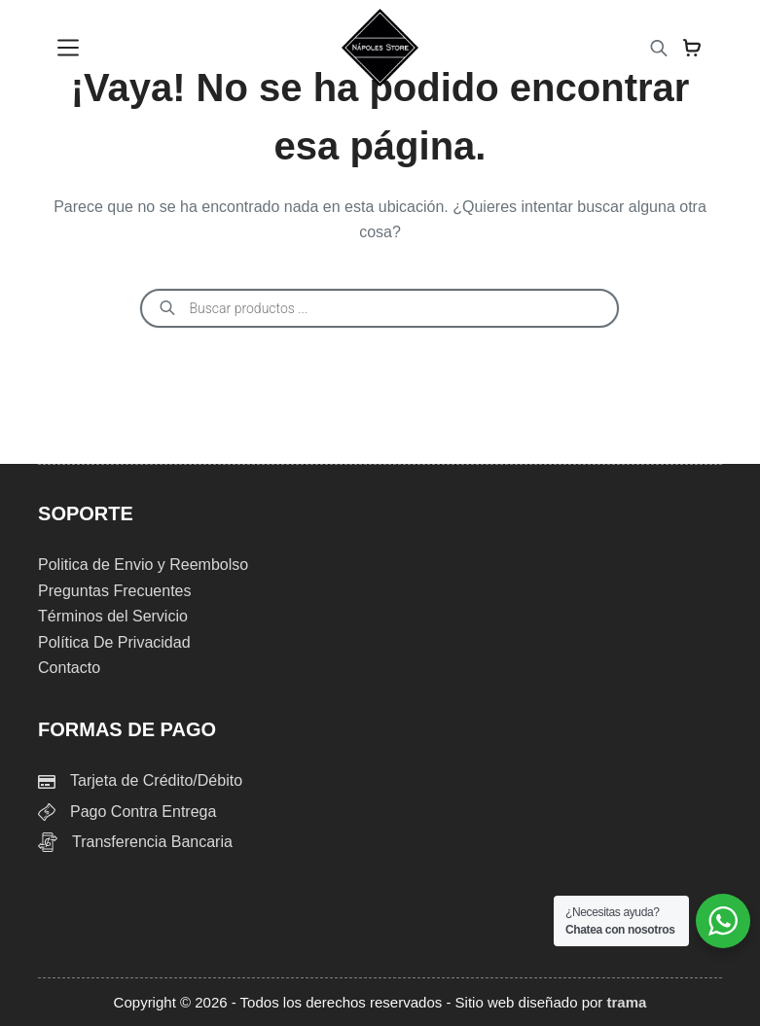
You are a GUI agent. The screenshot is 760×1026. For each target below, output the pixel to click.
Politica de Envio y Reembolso (143, 564)
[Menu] (68, 47)
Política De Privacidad (114, 642)
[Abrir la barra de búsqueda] (659, 48)
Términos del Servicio (113, 616)
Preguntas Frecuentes (114, 591)
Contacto (69, 667)
